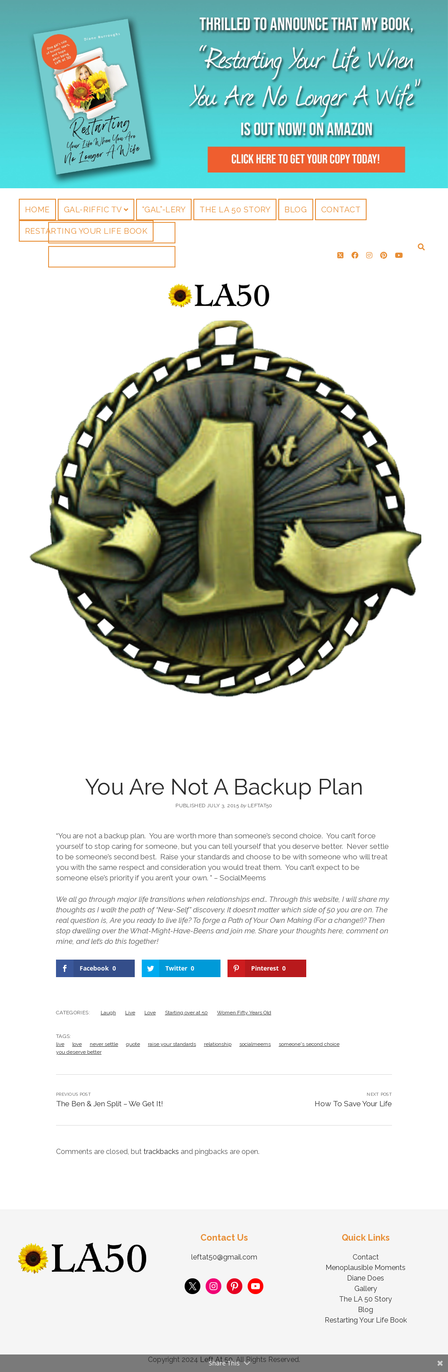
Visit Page (224, 94)
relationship (217, 1041)
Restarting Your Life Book (86, 231)
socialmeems (255, 1041)
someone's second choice (309, 1041)
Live (130, 1009)
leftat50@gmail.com (224, 1253)
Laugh (108, 1009)
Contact (341, 209)
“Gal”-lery (164, 209)
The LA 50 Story (235, 209)
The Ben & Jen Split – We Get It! (109, 1100)
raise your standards (172, 1041)
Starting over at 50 (186, 1009)
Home (37, 209)
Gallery (365, 1285)
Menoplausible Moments (366, 1264)
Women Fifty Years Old (244, 1009)
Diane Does (365, 1274)
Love (150, 1009)
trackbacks (161, 1148)
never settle (104, 1041)
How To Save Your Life (353, 1100)
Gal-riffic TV (93, 209)
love (77, 1041)
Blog (295, 209)
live (60, 1041)
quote (133, 1041)
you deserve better (79, 1048)
